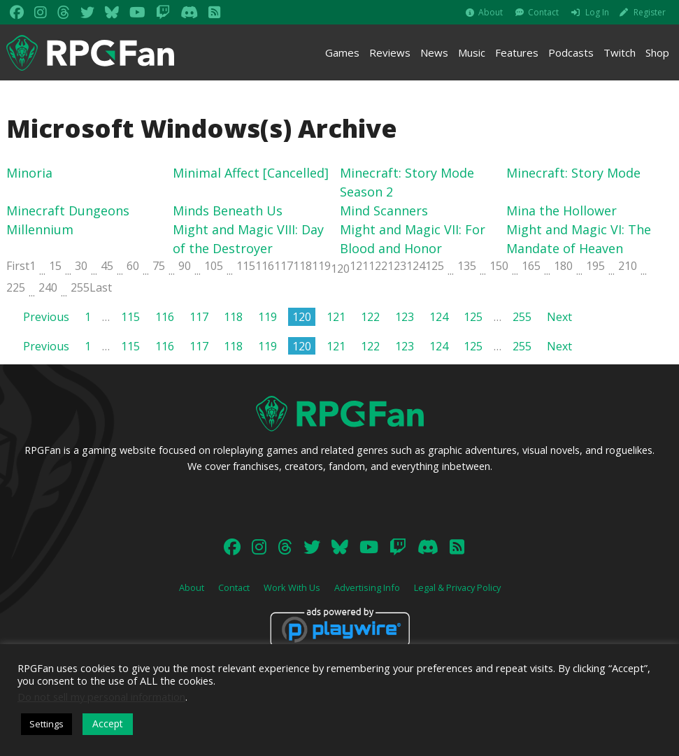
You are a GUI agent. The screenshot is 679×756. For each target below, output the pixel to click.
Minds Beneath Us (228, 210)
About (490, 12)
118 (302, 265)
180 (563, 265)
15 (55, 265)
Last (101, 287)
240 (47, 287)
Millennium (39, 229)
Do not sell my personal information (101, 697)
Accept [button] (107, 723)
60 (133, 265)
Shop (657, 52)
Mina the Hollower (561, 210)
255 (80, 287)
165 (531, 265)
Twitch (619, 52)
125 (434, 265)
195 (595, 265)
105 (213, 265)
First (17, 265)
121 (359, 265)
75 (158, 265)
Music (471, 52)
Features (516, 52)
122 (378, 265)
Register (650, 12)
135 (466, 265)
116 (264, 265)
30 (81, 265)
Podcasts (571, 52)
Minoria (29, 172)
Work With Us (292, 587)
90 (184, 265)
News (434, 52)
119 (321, 265)
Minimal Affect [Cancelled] (251, 172)
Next (559, 316)
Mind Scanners (384, 210)
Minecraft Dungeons (67, 210)
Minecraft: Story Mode (573, 172)
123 (396, 265)
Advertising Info (367, 587)
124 (415, 265)
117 (283, 265)
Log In (597, 12)
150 (498, 265)
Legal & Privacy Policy (457, 587)
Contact (543, 12)
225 (15, 287)
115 (245, 265)
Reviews (389, 52)
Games (342, 52)
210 (627, 265)
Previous (46, 316)
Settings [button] (46, 724)
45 (107, 265)
